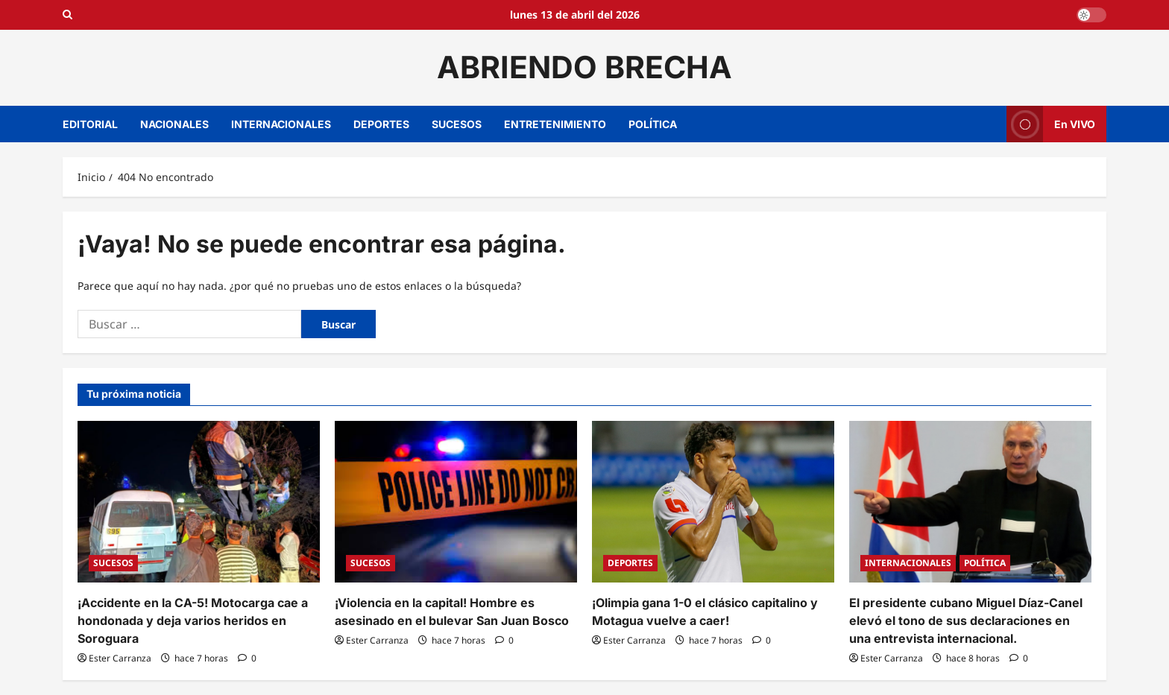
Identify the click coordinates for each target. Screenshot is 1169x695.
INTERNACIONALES (281, 124)
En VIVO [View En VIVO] (1050, 124)
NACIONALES (174, 124)
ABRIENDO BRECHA (584, 67)
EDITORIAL (90, 124)
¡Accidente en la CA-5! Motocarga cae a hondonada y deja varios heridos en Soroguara (193, 620)
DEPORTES (381, 124)
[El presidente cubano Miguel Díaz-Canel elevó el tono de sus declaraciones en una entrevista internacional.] (970, 502)
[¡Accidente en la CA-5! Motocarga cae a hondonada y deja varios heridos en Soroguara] (199, 502)
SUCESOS (457, 124)
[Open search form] (67, 15)
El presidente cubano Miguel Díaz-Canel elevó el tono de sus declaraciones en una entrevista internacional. (966, 620)
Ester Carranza (120, 658)
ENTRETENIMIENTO (555, 124)
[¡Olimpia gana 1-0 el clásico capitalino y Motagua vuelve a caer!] (713, 502)
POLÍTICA (652, 124)
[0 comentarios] (247, 658)
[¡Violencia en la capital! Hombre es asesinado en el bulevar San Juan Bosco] (456, 502)
